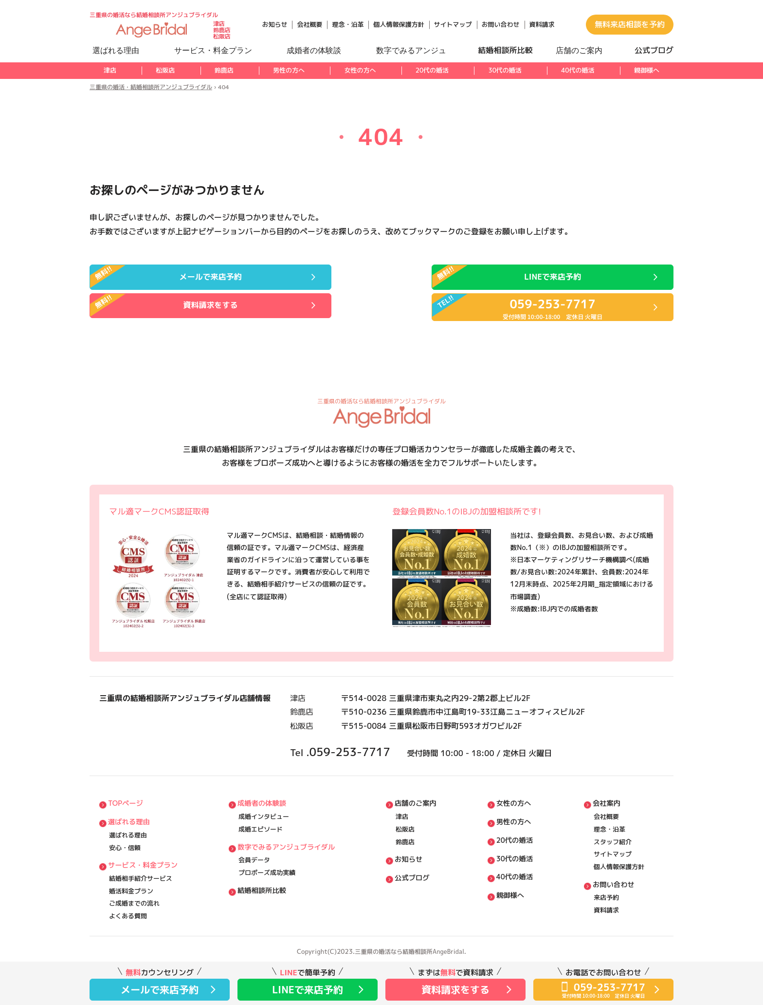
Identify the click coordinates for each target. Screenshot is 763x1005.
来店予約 (606, 894)
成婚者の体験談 (263, 790)
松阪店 (165, 70)
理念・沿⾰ (609, 818)
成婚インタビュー (264, 804)
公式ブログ (415, 872)
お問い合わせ (501, 24)
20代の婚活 (432, 70)
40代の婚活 (577, 70)
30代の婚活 (504, 70)
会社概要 (309, 24)
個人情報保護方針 (398, 24)
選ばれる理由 (130, 810)
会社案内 (607, 790)
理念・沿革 (347, 24)
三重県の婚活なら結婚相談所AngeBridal (410, 950)
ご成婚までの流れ (134, 900)
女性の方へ (360, 70)
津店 (110, 70)
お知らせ (274, 24)
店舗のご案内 (419, 790)
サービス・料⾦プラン (144, 858)
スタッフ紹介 (613, 831)
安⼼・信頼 (125, 838)
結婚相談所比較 (263, 886)
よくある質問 (128, 914)
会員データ (255, 852)
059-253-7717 (362, 733)
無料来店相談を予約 (630, 24)
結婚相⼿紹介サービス (140, 872)
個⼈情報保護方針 (619, 859)
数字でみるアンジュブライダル (289, 838)
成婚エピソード (261, 818)
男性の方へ (289, 70)
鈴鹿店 (224, 70)
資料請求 (542, 24)
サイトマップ (453, 24)
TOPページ (126, 790)
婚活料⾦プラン (131, 886)
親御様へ (646, 70)
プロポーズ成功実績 (267, 866)
